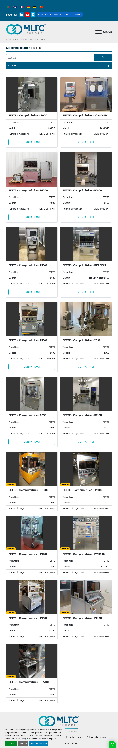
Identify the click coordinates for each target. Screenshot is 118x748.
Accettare (11, 743)
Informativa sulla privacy (46, 738)
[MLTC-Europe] (59, 723)
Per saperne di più (39, 743)
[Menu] (98, 32)
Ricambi (70, 737)
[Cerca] (50, 57)
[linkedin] (21, 14)
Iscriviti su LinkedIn (60, 14)
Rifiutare (23, 743)
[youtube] (27, 14)
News (80, 737)
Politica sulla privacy (96, 737)
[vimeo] (33, 14)
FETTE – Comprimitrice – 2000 (27, 115)
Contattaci (32, 142)
